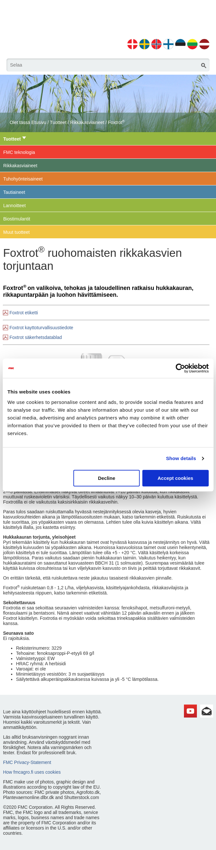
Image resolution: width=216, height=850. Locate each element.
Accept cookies (175, 478)
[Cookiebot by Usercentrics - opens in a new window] (180, 368)
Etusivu (38, 122)
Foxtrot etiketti (23, 312)
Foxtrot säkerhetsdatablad (35, 337)
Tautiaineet (14, 192)
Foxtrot (116, 122)
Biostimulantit (16, 218)
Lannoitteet (14, 205)
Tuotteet (58, 122)
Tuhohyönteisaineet (23, 178)
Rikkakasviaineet (87, 122)
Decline (106, 478)
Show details (181, 458)
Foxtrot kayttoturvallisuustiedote (41, 327)
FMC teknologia (19, 152)
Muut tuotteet (16, 232)
